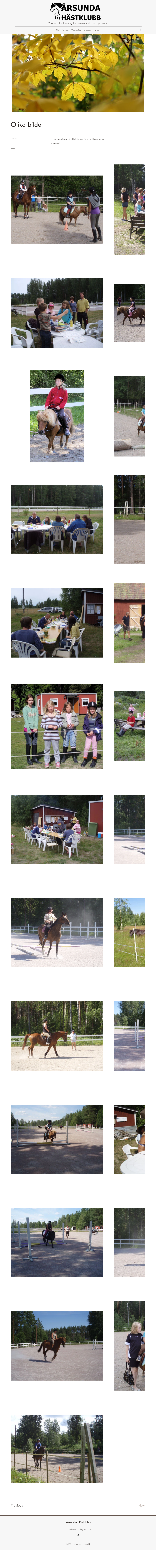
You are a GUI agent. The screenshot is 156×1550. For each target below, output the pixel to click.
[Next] (136, 1505)
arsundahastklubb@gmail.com (78, 1529)
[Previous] (20, 1505)
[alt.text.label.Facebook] (140, 29)
